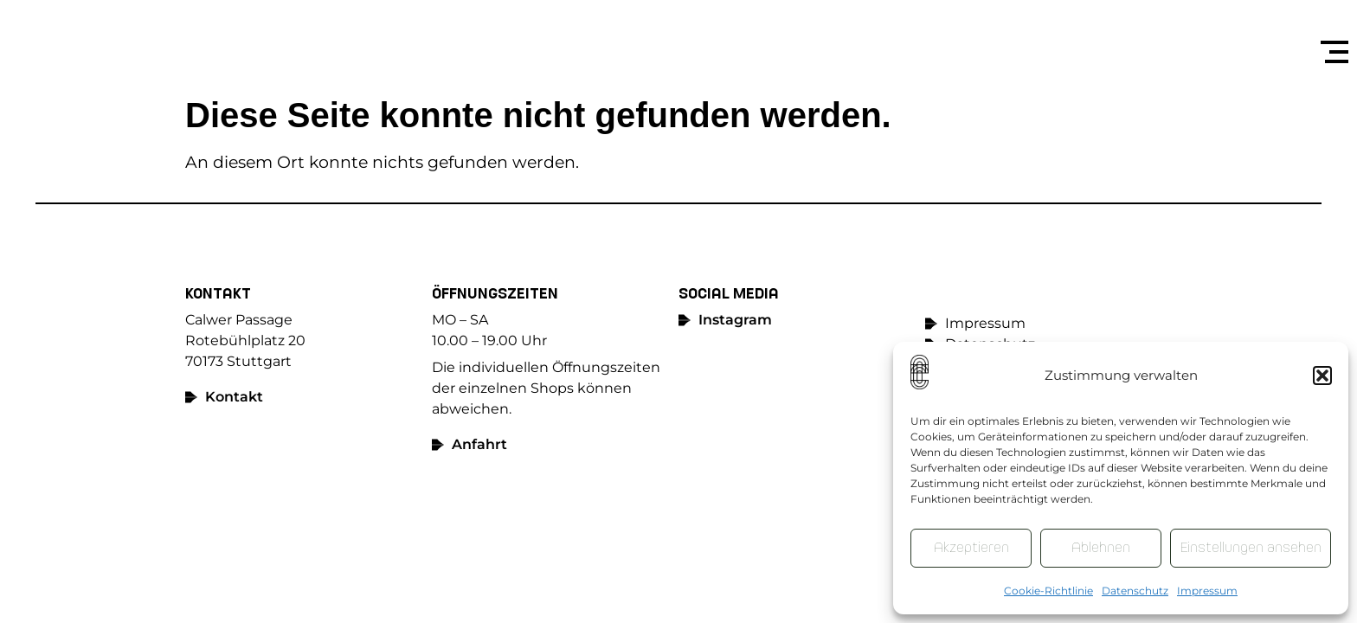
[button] (1322, 375)
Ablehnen (1100, 548)
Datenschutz (1135, 590)
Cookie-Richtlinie (1048, 590)
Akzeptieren (971, 548)
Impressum (1207, 590)
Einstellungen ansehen (1251, 548)
